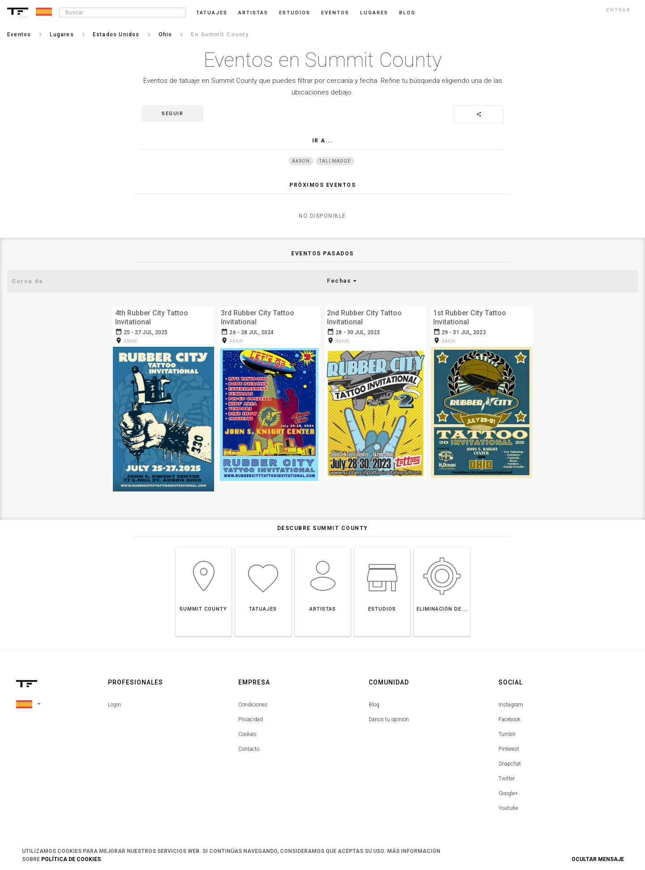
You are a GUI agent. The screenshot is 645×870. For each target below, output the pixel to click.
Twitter (507, 776)
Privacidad (250, 717)
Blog (374, 702)
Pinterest (509, 746)
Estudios (294, 13)
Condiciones (252, 702)
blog (407, 13)
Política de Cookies (71, 859)
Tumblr (507, 731)
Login (114, 702)
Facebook (509, 717)
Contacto (248, 746)
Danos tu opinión (389, 717)
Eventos (335, 13)
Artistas (253, 13)
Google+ (508, 791)
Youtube (508, 805)
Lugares (374, 13)
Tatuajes (212, 13)
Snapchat (510, 761)
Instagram (511, 702)
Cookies (247, 731)
